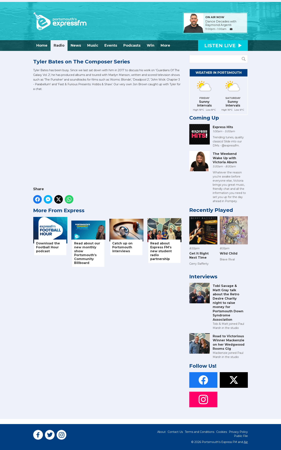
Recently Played (211, 210)
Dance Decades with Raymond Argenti (220, 23)
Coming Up (204, 118)
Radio (59, 45)
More (165, 45)
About (161, 432)
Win (150, 45)
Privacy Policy (238, 432)
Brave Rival (227, 259)
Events (110, 45)
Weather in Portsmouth (219, 73)
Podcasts (131, 45)
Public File (241, 436)
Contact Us (175, 432)
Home (41, 45)
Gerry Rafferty (199, 263)
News (76, 45)
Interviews (203, 276)
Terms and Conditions (199, 432)
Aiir (246, 442)
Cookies (221, 432)
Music (92, 45)
